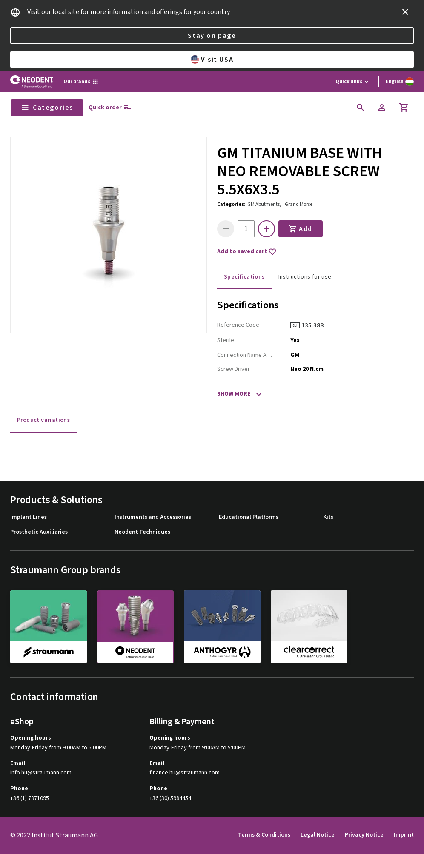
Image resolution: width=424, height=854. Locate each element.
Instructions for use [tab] (305, 277)
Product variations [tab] (43, 420)
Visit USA (212, 59)
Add (300, 228)
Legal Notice (318, 835)
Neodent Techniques (142, 532)
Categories (47, 107)
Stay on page (212, 35)
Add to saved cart (247, 252)
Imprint (404, 835)
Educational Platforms (248, 517)
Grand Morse (298, 204)
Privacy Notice (364, 835)
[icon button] (405, 11)
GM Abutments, (264, 204)
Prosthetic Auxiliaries (39, 532)
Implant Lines (28, 517)
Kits (328, 517)
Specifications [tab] (244, 277)
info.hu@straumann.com (41, 773)
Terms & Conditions (264, 835)
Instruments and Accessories (153, 517)
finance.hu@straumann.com (184, 773)
